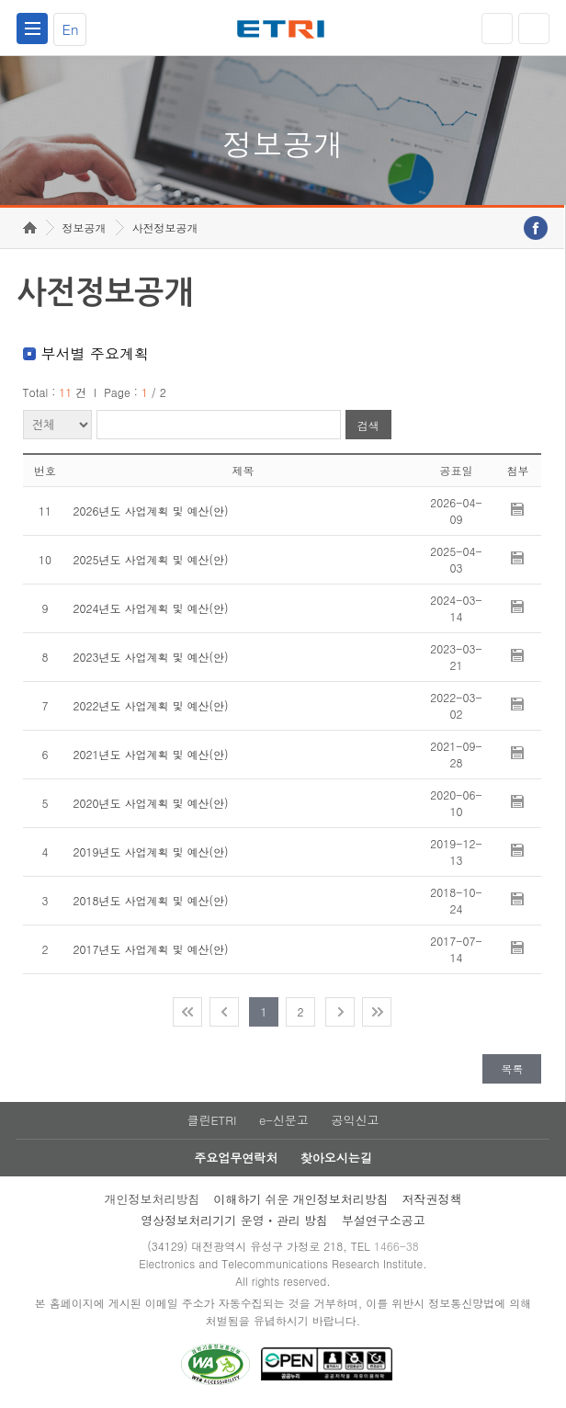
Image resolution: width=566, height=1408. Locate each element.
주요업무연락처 (235, 1157)
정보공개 (84, 227)
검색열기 (533, 28)
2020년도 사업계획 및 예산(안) (151, 803)
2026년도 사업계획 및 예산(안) (151, 510)
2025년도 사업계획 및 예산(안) (151, 559)
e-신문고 (284, 1120)
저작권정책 (432, 1199)
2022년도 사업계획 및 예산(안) (151, 705)
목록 (512, 1068)
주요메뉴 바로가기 (0, 0)
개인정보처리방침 (151, 1199)
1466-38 (396, 1246)
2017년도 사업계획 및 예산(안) (151, 949)
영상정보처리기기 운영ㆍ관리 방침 (234, 1220)
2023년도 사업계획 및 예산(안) (151, 656)
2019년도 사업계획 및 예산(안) (151, 851)
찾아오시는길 (336, 1157)
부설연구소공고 (383, 1220)
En (70, 29)
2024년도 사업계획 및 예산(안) (151, 608)
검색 (368, 425)
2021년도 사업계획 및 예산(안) (151, 754)
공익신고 (355, 1120)
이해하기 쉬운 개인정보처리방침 (301, 1199)
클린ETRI (211, 1120)
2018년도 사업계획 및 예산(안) (151, 900)
